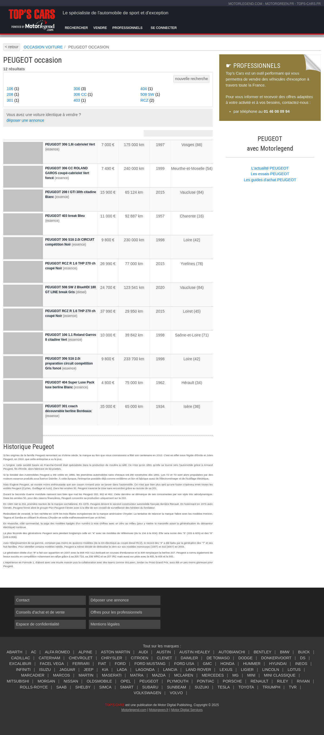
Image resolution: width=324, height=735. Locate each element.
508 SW (150, 94)
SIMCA (105, 687)
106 (13, 89)
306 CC (83, 94)
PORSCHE (232, 681)
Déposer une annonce (109, 600)
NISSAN (71, 681)
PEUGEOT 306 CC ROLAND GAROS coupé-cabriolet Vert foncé (67, 173)
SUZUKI (202, 687)
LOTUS (294, 669)
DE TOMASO (218, 658)
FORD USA (184, 663)
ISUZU (45, 669)
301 (13, 100)
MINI (251, 675)
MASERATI (112, 675)
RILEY (282, 681)
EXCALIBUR (20, 663)
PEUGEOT (149, 681)
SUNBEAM (176, 687)
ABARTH (14, 652)
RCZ (147, 100)
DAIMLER (189, 658)
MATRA (136, 675)
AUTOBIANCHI (232, 652)
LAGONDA (145, 669)
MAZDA (159, 675)
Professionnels (127, 28)
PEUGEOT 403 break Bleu (65, 216)
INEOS (301, 663)
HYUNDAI (278, 663)
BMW (284, 652)
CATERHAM (49, 658)
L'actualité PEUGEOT (270, 168)
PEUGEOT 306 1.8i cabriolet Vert (70, 144)
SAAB (61, 687)
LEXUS (226, 669)
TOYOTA (246, 687)
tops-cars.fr (309, 4)
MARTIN (86, 675)
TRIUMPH (272, 687)
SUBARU (150, 687)
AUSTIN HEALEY (194, 652)
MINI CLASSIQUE (280, 675)
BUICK (304, 652)
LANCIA (170, 669)
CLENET (164, 658)
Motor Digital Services (187, 710)
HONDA (227, 663)
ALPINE (85, 652)
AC (33, 652)
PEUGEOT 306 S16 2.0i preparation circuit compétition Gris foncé (69, 363)
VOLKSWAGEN (147, 693)
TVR (293, 687)
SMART (127, 687)
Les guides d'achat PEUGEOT (270, 180)
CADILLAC (20, 658)
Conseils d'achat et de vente (40, 612)
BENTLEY (262, 652)
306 (80, 89)
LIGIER (247, 669)
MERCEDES (213, 675)
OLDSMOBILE (99, 681)
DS (302, 658)
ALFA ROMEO (57, 652)
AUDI (143, 652)
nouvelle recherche (191, 79)
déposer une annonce (25, 120)
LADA (122, 669)
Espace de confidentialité (37, 624)
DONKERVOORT (276, 658)
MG (235, 675)
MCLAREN (183, 675)
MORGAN (46, 681)
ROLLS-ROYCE (34, 687)
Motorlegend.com (133, 710)
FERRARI (80, 663)
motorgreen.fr (279, 4)
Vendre (100, 28)
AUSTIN (164, 652)
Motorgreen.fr (158, 710)
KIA (105, 669)
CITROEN (139, 658)
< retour (11, 47)
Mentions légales (105, 624)
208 (13, 94)
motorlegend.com (245, 4)
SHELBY (83, 687)
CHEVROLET (81, 658)
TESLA (224, 687)
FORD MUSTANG (150, 663)
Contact (23, 600)
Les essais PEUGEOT (270, 174)
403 (80, 100)
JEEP (88, 669)
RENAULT (259, 681)
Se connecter (164, 28)
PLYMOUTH (177, 681)
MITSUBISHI (18, 681)
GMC (207, 663)
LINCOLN (270, 669)
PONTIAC (205, 681)
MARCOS (61, 675)
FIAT (102, 663)
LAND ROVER (198, 669)
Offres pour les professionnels (116, 612)
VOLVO (176, 693)
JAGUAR (67, 669)
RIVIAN (303, 681)
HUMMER (252, 663)
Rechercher (76, 28)
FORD (120, 663)
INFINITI (23, 669)
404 (146, 89)
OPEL (125, 681)
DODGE (245, 658)
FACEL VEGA (52, 663)
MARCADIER (32, 675)
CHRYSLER (111, 658)
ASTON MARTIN (115, 652)
